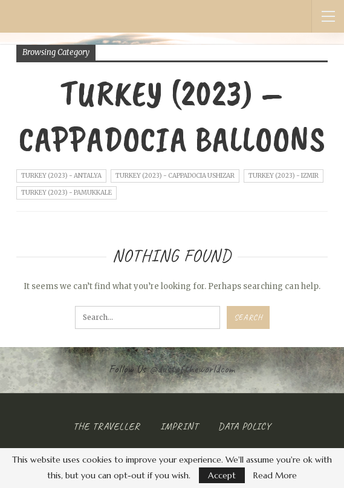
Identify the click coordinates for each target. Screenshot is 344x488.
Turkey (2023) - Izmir (283, 176)
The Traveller (106, 426)
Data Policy (244, 426)
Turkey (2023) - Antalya (61, 176)
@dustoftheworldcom (192, 369)
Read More (275, 475)
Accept (222, 475)
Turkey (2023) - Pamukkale (66, 193)
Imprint (179, 426)
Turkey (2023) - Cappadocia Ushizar (175, 176)
